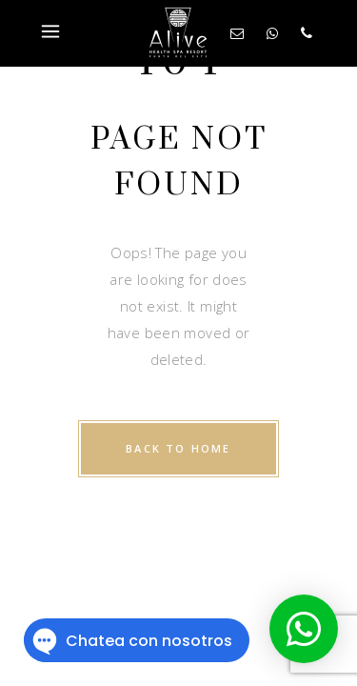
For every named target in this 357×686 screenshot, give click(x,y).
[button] (303, 629)
